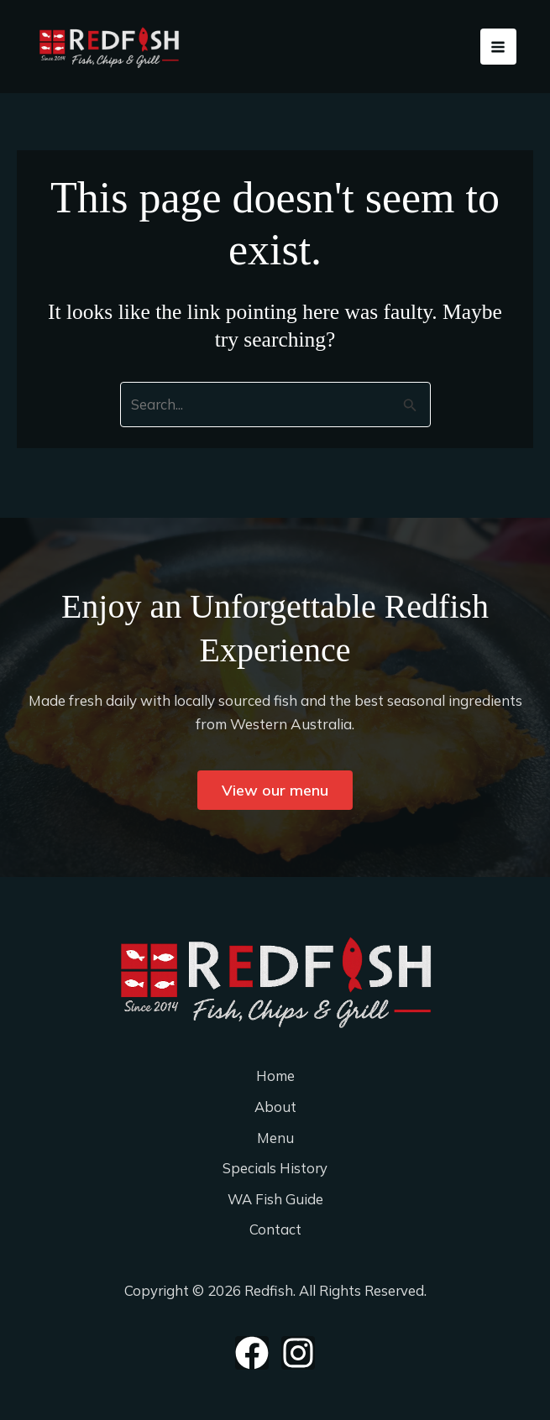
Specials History (275, 1168)
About (275, 1106)
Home (275, 1074)
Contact (275, 1230)
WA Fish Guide (275, 1199)
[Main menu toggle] (498, 50)
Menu (275, 1137)
